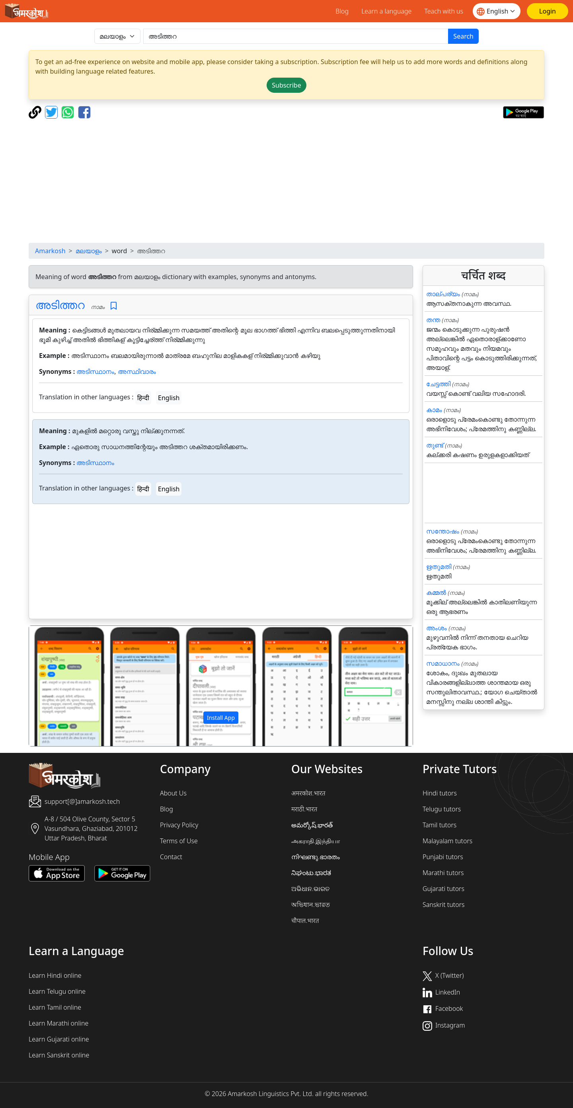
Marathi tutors (443, 872)
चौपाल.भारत (305, 920)
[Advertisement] (286, 180)
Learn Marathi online (58, 1023)
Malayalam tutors (447, 840)
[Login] (547, 11)
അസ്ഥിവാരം (137, 371)
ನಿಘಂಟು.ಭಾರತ (311, 872)
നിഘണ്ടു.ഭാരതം (315, 856)
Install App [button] (221, 717)
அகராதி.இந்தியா (315, 840)
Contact (171, 856)
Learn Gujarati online (59, 1039)
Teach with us (443, 11)
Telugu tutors (442, 809)
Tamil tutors (439, 825)
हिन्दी (143, 397)
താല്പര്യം (443, 293)
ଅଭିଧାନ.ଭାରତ (310, 888)
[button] (58, 686)
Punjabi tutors (443, 856)
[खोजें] (295, 36)
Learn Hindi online (55, 975)
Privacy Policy (179, 825)
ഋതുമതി (438, 566)
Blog (342, 11)
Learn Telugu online (57, 991)
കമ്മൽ (436, 592)
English (168, 397)
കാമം (434, 409)
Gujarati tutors (443, 888)
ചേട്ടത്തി (438, 383)
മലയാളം (89, 250)
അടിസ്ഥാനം (95, 371)
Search (463, 36)
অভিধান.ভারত (310, 904)
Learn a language (386, 11)
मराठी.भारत (304, 809)
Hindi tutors (440, 793)
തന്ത (433, 319)
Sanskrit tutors (443, 904)
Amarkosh (50, 250)
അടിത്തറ (60, 304)
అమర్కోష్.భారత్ (312, 825)
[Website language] (496, 11)
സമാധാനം (443, 663)
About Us (173, 793)
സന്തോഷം (442, 531)
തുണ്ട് (434, 445)
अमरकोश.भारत (308, 793)
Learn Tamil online (55, 1007)
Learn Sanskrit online (59, 1055)
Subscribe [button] (286, 85)
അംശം (436, 627)
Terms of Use (179, 840)
